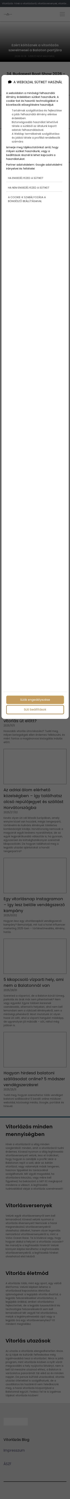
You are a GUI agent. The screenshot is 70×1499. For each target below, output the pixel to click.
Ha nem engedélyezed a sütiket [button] (28, 183)
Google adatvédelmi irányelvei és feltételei (34, 161)
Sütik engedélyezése (35, 699)
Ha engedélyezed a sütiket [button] (25, 173)
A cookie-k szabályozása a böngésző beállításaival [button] (27, 194)
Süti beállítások (35, 709)
